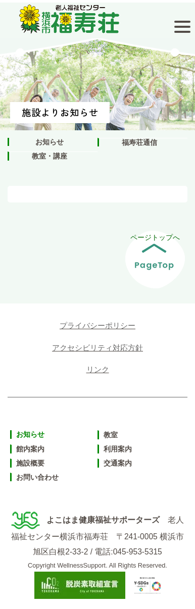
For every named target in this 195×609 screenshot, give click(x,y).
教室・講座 (49, 156)
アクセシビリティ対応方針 (97, 347)
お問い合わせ (37, 477)
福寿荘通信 (139, 142)
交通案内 (118, 463)
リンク (97, 369)
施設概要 (30, 463)
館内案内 (30, 449)
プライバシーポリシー (97, 325)
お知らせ (49, 142)
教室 (111, 435)
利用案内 (118, 449)
